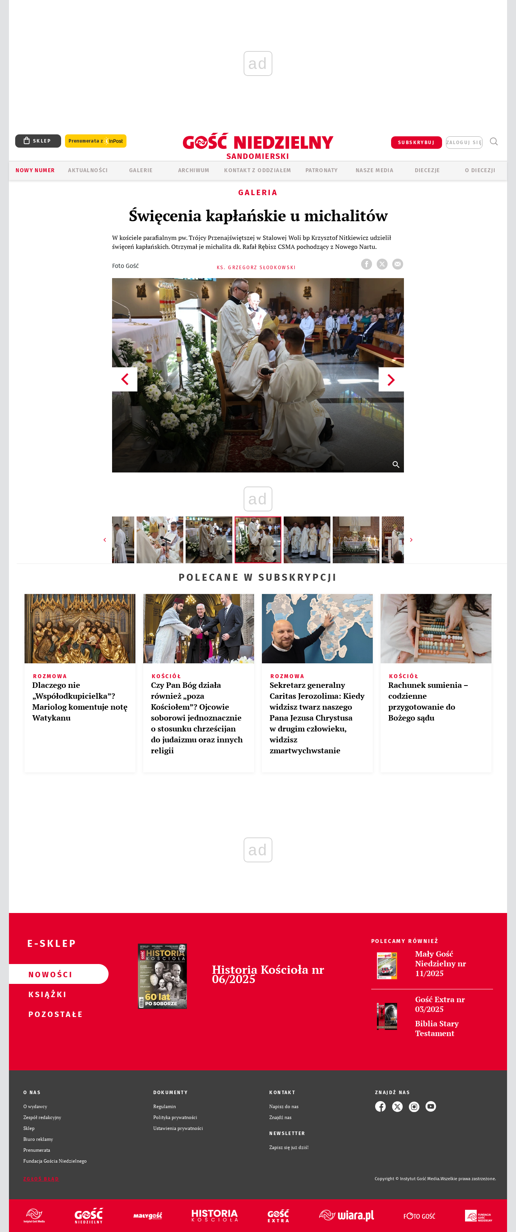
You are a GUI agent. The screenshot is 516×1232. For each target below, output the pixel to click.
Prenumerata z (95, 141)
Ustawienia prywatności (178, 1128)
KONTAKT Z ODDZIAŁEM (257, 170)
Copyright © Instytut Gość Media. (408, 1178)
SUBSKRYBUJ (416, 142)
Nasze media (374, 170)
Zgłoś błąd (41, 1179)
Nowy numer (35, 170)
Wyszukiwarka (493, 141)
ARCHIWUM (194, 170)
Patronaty (321, 170)
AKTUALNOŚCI (88, 170)
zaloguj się (464, 142)
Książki (46, 994)
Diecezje (427, 170)
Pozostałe (46, 1014)
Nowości (46, 974)
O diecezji (480, 170)
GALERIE (141, 170)
